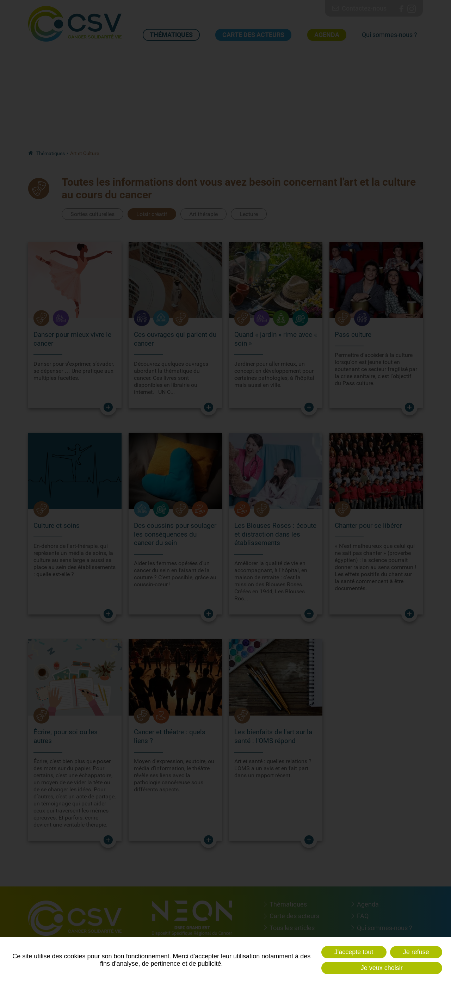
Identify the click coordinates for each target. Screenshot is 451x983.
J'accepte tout (353, 952)
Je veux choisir (382, 967)
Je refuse (416, 952)
